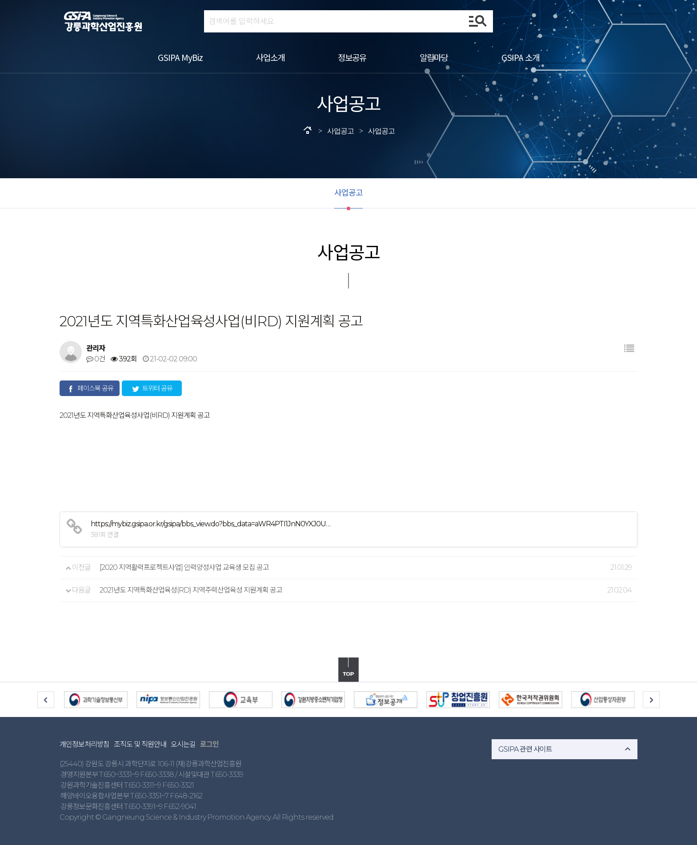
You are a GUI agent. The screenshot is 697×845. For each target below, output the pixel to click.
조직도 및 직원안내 (140, 744)
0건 (95, 359)
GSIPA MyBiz (180, 57)
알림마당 (434, 57)
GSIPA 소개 (520, 57)
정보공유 (352, 57)
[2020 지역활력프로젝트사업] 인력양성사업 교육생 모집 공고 (184, 567)
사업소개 (270, 57)
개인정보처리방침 (84, 744)
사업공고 (348, 193)
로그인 (209, 744)
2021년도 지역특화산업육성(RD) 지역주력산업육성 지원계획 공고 (191, 590)
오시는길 (183, 744)
